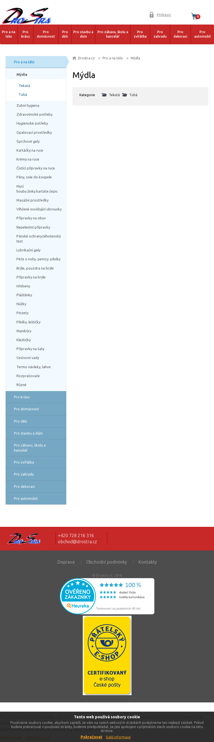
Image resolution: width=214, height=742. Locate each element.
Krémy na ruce (27, 159)
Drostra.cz (86, 58)
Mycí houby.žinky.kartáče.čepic (37, 188)
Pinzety (22, 313)
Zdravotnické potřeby (34, 114)
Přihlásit (164, 15)
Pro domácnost (46, 34)
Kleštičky (23, 340)
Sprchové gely (28, 141)
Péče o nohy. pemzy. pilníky (38, 259)
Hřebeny (23, 286)
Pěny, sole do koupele (34, 177)
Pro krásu (25, 34)
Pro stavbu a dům (83, 34)
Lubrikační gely (28, 250)
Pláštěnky (24, 295)
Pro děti (65, 34)
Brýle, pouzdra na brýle (35, 268)
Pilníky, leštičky (28, 322)
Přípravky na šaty (30, 349)
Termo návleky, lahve (33, 367)
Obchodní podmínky (106, 561)
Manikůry (23, 331)
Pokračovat (91, 737)
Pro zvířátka (140, 34)
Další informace (118, 737)
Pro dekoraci (180, 34)
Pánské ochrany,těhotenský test (38, 238)
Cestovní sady (27, 358)
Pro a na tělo (8, 34)
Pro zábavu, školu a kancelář (113, 34)
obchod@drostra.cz (77, 541)
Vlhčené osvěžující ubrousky (39, 209)
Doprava (66, 561)
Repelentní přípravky (33, 227)
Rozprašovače (28, 376)
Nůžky (21, 304)
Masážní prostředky (32, 200)
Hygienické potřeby (32, 123)
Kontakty (147, 561)
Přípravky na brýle (31, 277)
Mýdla (21, 74)
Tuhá (23, 94)
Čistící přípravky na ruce (35, 168)
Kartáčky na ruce (29, 150)
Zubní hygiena (27, 105)
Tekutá (24, 86)
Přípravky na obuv (31, 218)
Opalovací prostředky (34, 132)
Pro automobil (202, 34)
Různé (21, 385)
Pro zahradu (160, 34)
